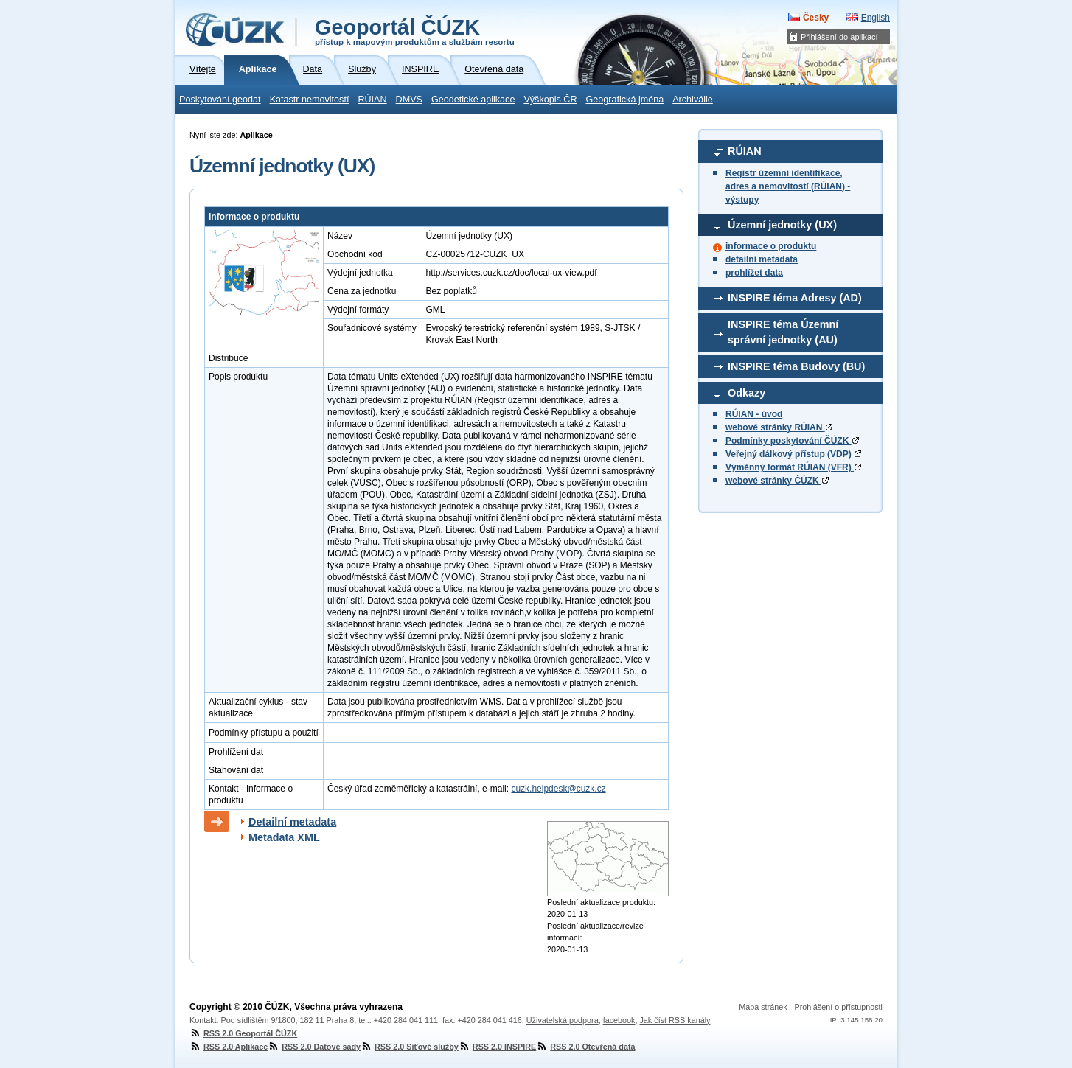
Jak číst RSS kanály (674, 1020)
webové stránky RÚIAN (778, 427)
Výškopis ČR (550, 99)
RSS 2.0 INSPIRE (497, 1046)
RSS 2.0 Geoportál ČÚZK (243, 1033)
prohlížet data (754, 273)
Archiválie (692, 99)
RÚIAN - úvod (753, 414)
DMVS (409, 99)
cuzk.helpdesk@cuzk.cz (558, 788)
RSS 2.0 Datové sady (314, 1046)
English (875, 18)
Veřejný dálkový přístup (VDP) (793, 454)
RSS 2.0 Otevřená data (585, 1046)
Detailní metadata (292, 822)
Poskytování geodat (220, 99)
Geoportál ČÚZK (415, 30)
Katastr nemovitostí (309, 99)
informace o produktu (770, 246)
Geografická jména (625, 99)
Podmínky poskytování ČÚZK (792, 441)
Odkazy (746, 393)
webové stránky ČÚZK (777, 480)
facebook (619, 1020)
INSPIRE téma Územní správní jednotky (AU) (783, 332)
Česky (816, 18)
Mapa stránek (763, 1006)
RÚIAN (372, 99)
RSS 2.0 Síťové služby (410, 1046)
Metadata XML (284, 837)
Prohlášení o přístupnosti (839, 1006)
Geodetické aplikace (473, 99)
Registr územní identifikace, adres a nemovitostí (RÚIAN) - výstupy (787, 186)
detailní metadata (761, 259)
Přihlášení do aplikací (839, 36)
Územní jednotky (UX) (782, 225)
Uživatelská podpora (562, 1020)
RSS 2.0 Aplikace (228, 1046)
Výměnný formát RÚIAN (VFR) (793, 467)
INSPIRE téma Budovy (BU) (796, 366)
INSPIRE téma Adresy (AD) (795, 298)
